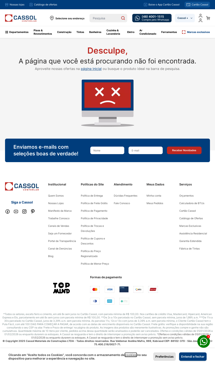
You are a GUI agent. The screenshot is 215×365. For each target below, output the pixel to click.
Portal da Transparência (62, 241)
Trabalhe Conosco (58, 218)
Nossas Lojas (56, 203)
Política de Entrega (92, 195)
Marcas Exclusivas (190, 225)
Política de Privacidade (94, 218)
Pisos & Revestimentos (43, 32)
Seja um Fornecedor (60, 233)
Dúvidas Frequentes (125, 195)
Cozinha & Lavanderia (113, 32)
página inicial (91, 69)
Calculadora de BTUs (191, 203)
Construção (64, 32)
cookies (130, 355)
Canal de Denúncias (60, 248)
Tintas (80, 32)
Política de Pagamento (94, 210)
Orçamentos (186, 195)
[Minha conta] (200, 15)
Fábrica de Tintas (189, 248)
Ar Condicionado (147, 32)
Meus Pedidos (155, 203)
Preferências (164, 356)
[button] (184, 150)
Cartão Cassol (187, 210)
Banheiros (95, 32)
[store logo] (21, 18)
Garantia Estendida (190, 241)
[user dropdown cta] (200, 20)
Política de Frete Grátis (94, 203)
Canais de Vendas (58, 225)
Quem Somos (56, 195)
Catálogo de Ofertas (191, 218)
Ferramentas (169, 32)
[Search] (123, 18)
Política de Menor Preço (95, 263)
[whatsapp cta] (152, 18)
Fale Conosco (122, 203)
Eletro (130, 32)
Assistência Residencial (193, 233)
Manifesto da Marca (60, 210)
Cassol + (184, 18)
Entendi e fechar (193, 356)
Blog (50, 256)
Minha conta (154, 195)
